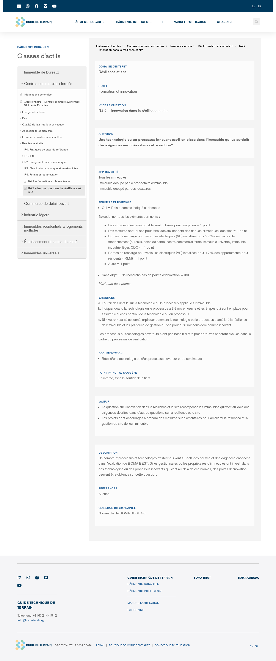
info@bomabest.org (31, 620)
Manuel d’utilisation (190, 21)
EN (252, 646)
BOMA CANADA (248, 577)
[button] (256, 21)
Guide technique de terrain (149, 577)
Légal (100, 645)
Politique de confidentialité (129, 645)
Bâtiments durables (89, 21)
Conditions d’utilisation (172, 645)
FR (256, 646)
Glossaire (225, 21)
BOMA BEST (202, 577)
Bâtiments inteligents (134, 21)
